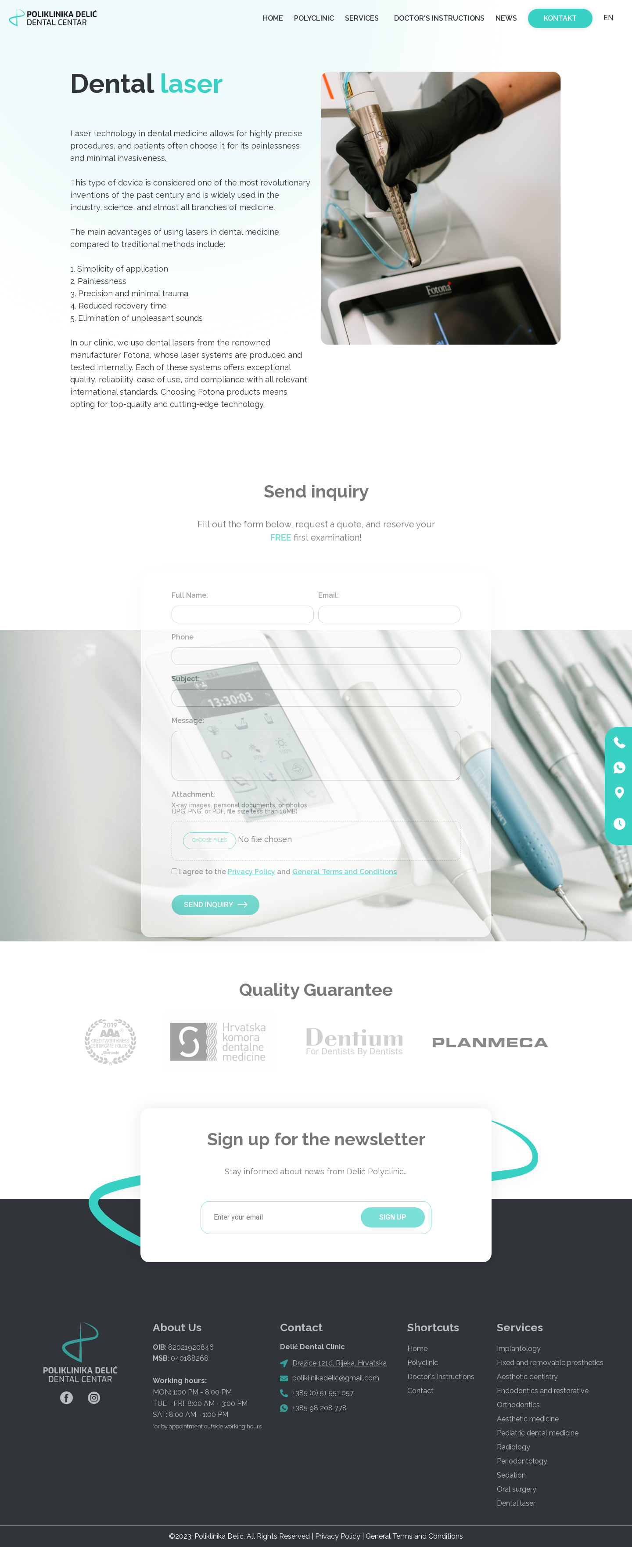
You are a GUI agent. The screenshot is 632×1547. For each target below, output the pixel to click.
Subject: (186, 679)
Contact (420, 1391)
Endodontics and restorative (543, 1391)
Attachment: (239, 802)
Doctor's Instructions (439, 18)
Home (273, 18)
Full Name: (190, 595)
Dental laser (516, 1503)
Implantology (519, 1348)
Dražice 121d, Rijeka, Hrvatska (339, 1363)
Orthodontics (518, 1405)
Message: (188, 720)
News (506, 18)
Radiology (513, 1447)
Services (364, 18)
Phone (183, 637)
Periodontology (522, 1461)
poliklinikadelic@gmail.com (335, 1378)
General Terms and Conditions (344, 872)
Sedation (511, 1475)
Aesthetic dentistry (527, 1377)
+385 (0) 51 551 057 (323, 1393)
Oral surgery (516, 1489)
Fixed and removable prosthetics (550, 1362)
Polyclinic (314, 18)
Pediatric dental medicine (537, 1433)
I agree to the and (288, 872)
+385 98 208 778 (319, 1408)
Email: (328, 595)
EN (608, 18)
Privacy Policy (251, 872)
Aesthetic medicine (528, 1419)
